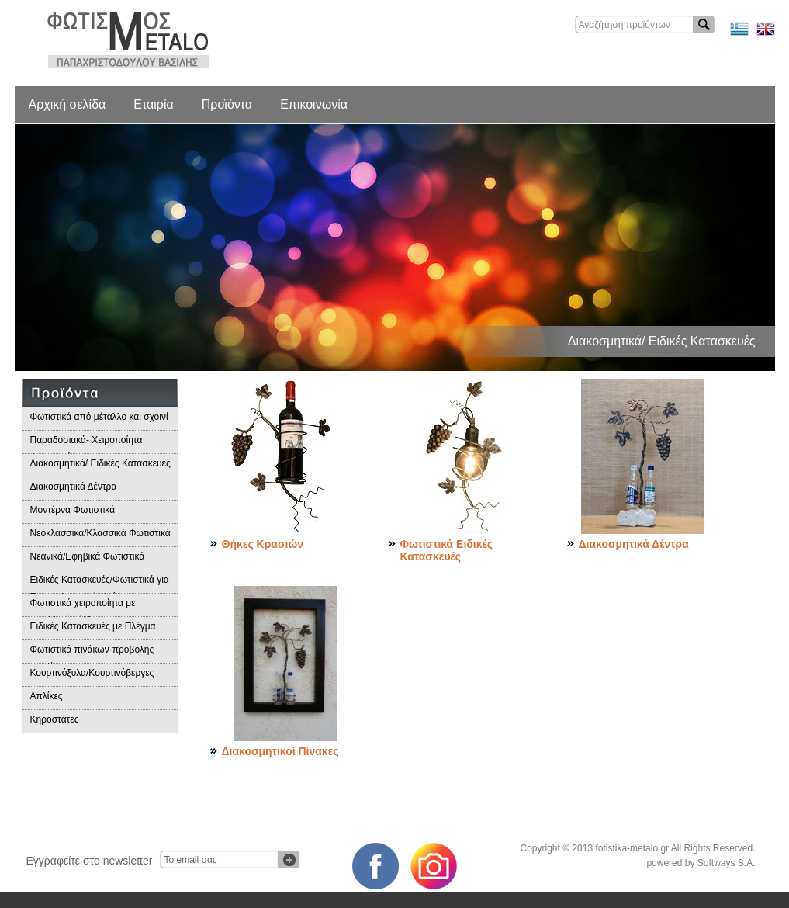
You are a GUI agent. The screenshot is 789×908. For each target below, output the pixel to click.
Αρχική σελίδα (67, 104)
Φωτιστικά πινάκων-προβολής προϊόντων (92, 654)
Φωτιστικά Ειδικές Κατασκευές (446, 550)
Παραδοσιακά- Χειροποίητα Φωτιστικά (86, 444)
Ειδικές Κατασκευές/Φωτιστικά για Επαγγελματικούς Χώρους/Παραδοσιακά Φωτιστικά (99, 584)
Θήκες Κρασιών (263, 544)
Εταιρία (153, 104)
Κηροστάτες (54, 719)
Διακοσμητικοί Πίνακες (280, 751)
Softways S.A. (726, 863)
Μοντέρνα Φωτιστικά (73, 509)
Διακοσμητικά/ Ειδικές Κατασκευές (100, 463)
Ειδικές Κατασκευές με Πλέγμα (93, 626)
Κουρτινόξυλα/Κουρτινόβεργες (92, 672)
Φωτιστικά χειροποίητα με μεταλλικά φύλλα (83, 607)
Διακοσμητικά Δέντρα (73, 486)
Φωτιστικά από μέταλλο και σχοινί (99, 416)
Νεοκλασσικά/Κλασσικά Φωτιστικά (100, 533)
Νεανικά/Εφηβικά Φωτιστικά (87, 556)
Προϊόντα (227, 104)
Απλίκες (46, 696)
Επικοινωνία (314, 104)
